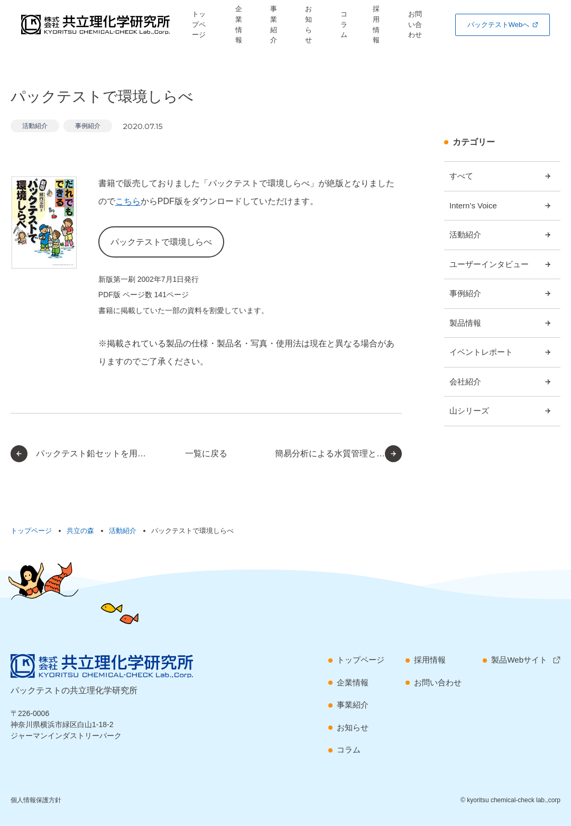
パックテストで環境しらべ (161, 241)
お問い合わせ (417, 24)
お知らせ (312, 24)
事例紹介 (87, 126)
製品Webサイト (519, 659)
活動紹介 (35, 126)
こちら (128, 201)
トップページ (204, 24)
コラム (343, 24)
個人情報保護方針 (36, 800)
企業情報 (242, 24)
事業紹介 (277, 24)
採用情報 (376, 24)
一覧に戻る (206, 453)
